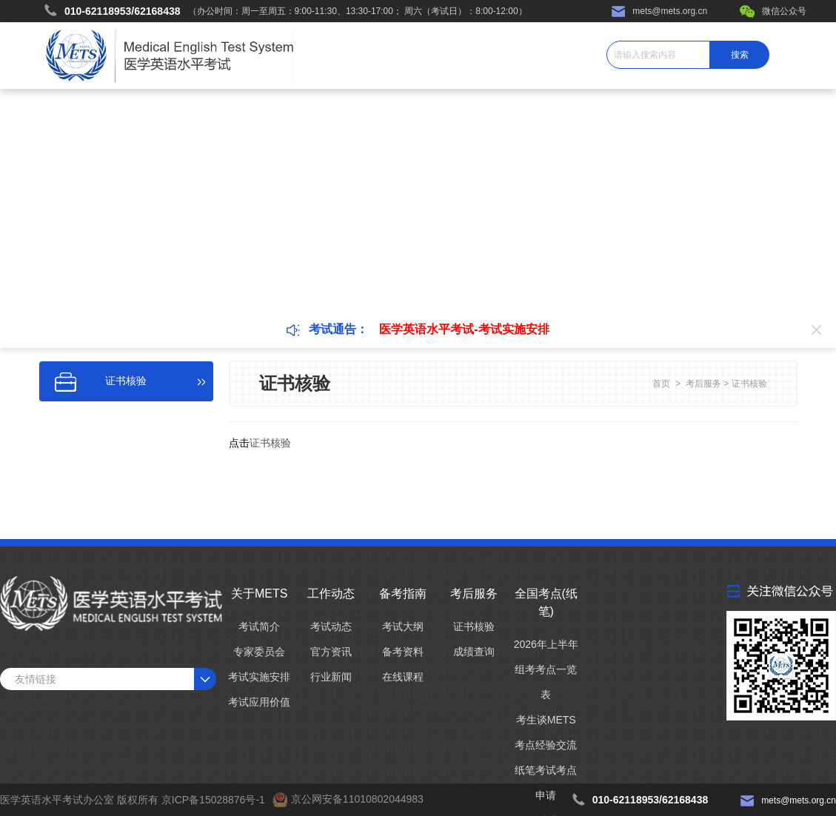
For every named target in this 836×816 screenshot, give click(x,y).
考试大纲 (403, 626)
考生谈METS (546, 720)
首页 (661, 383)
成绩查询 (474, 652)
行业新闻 (331, 677)
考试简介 (259, 626)
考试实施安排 (259, 677)
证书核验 (749, 383)
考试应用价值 (259, 702)
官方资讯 (331, 652)
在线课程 (403, 677)
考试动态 (331, 626)
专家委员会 (259, 652)
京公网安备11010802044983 (357, 799)
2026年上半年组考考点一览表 (546, 669)
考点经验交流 (546, 745)
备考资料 (403, 652)
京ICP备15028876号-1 (213, 800)
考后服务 (703, 383)
